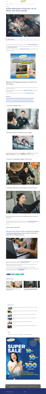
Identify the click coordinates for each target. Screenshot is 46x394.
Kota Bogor (18, 386)
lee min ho (15, 334)
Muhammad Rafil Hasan (11, 12)
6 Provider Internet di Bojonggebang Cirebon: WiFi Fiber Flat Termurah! (25, 307)
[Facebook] (8, 274)
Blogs (11, 3)
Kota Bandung (11, 386)
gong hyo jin (21, 334)
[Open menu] (7, 1)
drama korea (10, 334)
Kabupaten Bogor (12, 387)
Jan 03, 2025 (19, 12)
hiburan (7, 6)
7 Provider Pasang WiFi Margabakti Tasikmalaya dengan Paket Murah (30, 289)
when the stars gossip (28, 334)
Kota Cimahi (24, 386)
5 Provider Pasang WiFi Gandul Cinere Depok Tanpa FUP (13, 289)
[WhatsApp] (17, 274)
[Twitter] (13, 274)
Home (7, 3)
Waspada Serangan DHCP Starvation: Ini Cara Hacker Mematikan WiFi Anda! (25, 318)
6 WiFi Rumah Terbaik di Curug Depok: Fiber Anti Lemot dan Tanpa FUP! (25, 310)
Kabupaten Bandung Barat (32, 386)
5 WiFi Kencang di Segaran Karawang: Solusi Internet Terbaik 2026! (24, 314)
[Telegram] (22, 274)
